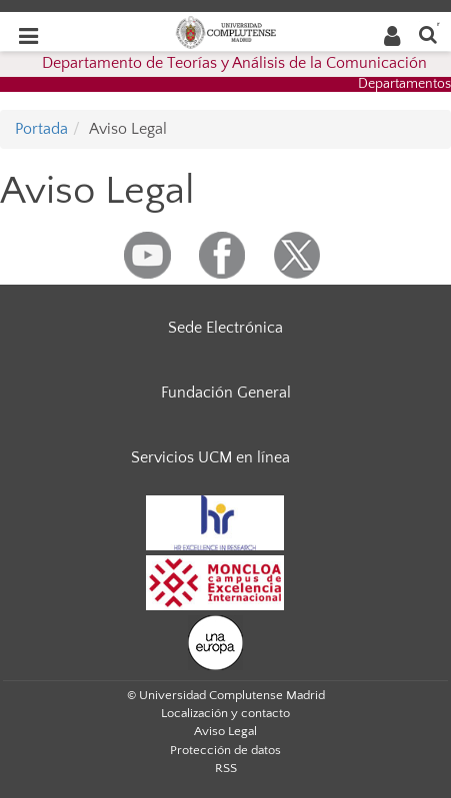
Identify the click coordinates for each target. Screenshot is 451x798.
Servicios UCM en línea (210, 457)
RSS (226, 768)
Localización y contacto (225, 713)
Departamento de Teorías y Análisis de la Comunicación (234, 63)
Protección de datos (225, 750)
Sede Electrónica (225, 328)
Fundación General (226, 392)
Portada (41, 129)
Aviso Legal (225, 731)
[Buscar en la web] (428, 33)
